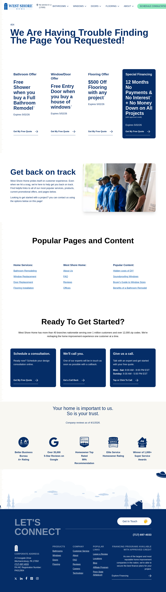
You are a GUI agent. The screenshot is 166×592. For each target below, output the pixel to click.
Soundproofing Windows (125, 276)
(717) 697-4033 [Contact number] (22, 564)
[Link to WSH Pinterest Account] (31, 578)
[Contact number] (142, 535)
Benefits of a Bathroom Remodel (130, 288)
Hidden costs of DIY (123, 270)
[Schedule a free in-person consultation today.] (33, 367)
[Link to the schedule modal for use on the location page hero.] (27, 103)
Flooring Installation (23, 288)
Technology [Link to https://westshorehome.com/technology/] (78, 573)
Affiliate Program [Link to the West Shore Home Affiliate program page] (100, 567)
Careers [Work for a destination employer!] (76, 569)
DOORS (96, 6)
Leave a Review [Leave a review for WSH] (100, 554)
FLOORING (113, 6)
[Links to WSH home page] (32, 548)
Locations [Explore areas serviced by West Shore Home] (97, 558)
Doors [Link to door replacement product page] (55, 560)
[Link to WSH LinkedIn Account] (21, 578)
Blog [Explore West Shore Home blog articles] (95, 563)
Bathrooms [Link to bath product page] (58, 551)
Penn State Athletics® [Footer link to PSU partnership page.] (98, 573)
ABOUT (129, 6)
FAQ (65, 276)
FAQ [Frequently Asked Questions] (75, 560)
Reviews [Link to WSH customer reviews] (77, 564)
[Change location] (44, 6)
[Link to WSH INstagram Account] (37, 578)
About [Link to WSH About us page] (75, 555)
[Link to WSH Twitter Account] (16, 579)
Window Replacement (24, 276)
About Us (68, 270)
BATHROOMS (61, 6)
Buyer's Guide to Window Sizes (129, 282)
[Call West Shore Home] (133, 367)
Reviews (67, 282)
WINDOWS (80, 6)
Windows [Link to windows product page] (57, 555)
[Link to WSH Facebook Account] (26, 578)
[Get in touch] (134, 521)
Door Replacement (23, 282)
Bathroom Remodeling (25, 270)
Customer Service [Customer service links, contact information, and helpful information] (81, 551)
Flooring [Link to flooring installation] (56, 564)
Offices (67, 288)
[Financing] (131, 577)
